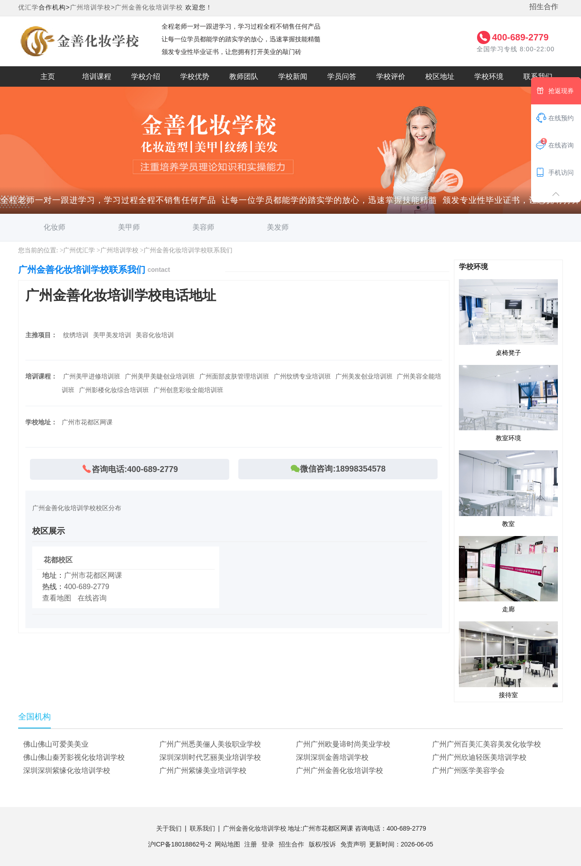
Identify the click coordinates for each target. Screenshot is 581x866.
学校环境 (488, 76)
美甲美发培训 (112, 335)
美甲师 (129, 227)
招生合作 (543, 6)
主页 (47, 76)
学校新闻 (292, 76)
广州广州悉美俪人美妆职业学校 (210, 744)
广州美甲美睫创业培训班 (160, 376)
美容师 (203, 227)
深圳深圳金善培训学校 (332, 757)
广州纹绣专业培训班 (302, 376)
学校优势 (194, 76)
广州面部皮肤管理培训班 (234, 376)
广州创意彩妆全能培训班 (188, 390)
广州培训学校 (119, 250)
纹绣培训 (76, 335)
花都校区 (58, 560)
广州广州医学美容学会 (468, 770)
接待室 (508, 659)
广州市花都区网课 (93, 575)
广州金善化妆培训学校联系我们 (187, 250)
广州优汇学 (79, 250)
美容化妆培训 (155, 335)
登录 (267, 844)
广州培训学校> (92, 7)
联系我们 (537, 76)
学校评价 (390, 76)
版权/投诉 (322, 844)
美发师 (278, 227)
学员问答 (341, 76)
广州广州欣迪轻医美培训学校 (479, 757)
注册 (250, 844)
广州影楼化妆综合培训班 (114, 390)
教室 (508, 488)
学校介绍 (145, 76)
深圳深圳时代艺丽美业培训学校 (210, 757)
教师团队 (243, 76)
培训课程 (96, 76)
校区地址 (439, 76)
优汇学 (28, 7)
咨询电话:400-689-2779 (129, 469)
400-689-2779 (520, 37)
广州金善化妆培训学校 (149, 7)
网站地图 (227, 844)
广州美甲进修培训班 (91, 376)
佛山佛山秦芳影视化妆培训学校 (74, 757)
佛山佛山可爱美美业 (56, 744)
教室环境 (508, 403)
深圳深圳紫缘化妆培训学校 (66, 770)
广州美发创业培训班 (364, 376)
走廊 (508, 574)
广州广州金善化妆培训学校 (339, 770)
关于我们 (169, 828)
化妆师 (54, 227)
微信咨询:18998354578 (337, 469)
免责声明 (353, 844)
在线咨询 (92, 598)
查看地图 (56, 598)
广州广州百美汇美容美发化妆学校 (486, 744)
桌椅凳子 (508, 317)
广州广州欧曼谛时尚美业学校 (343, 744)
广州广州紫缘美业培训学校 (202, 770)
